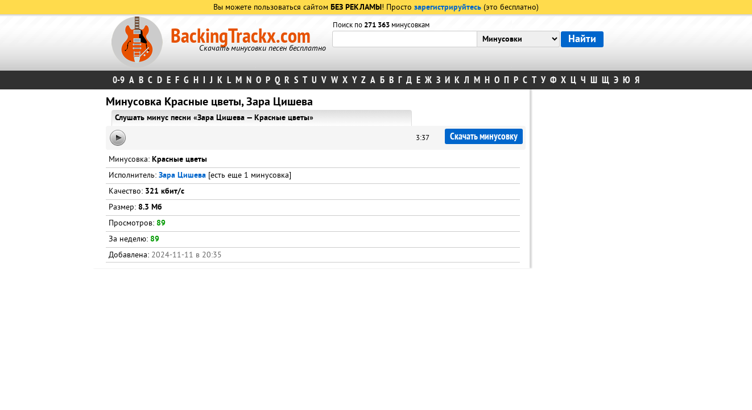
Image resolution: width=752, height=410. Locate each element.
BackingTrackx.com (241, 36)
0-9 (119, 80)
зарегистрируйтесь (447, 8)
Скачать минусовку (484, 136)
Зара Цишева (182, 176)
